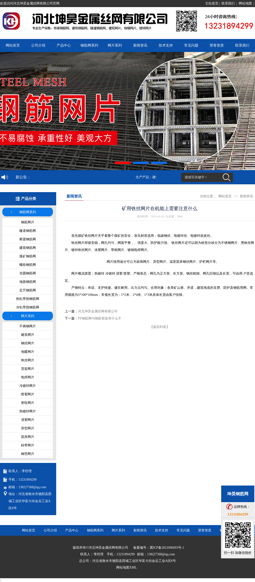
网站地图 (245, 3)
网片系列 (115, 45)
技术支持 (166, 45)
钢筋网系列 (89, 45)
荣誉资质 (217, 45)
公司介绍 (38, 45)
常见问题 (191, 45)
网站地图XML (126, 567)
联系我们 (228, 3)
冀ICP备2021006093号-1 (167, 547)
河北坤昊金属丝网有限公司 (98, 311)
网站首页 (13, 45)
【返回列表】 (160, 327)
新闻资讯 (140, 45)
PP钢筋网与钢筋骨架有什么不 (99, 318)
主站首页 (211, 3)
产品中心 (64, 45)
